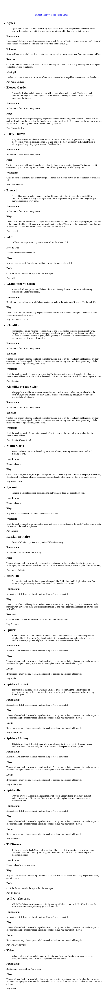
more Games (63, 15)
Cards (53, 15)
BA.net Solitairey (41, 15)
